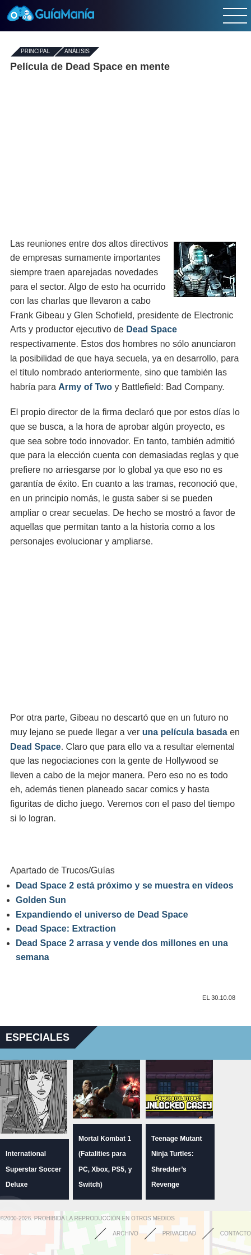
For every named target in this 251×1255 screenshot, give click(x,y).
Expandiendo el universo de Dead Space (102, 914)
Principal (35, 52)
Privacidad (179, 1233)
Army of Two (85, 387)
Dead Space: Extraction (66, 928)
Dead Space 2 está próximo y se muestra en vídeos (125, 885)
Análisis (77, 52)
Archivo (125, 1233)
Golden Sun (41, 900)
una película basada (184, 732)
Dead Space (151, 329)
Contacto (235, 1233)
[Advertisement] (125, 155)
